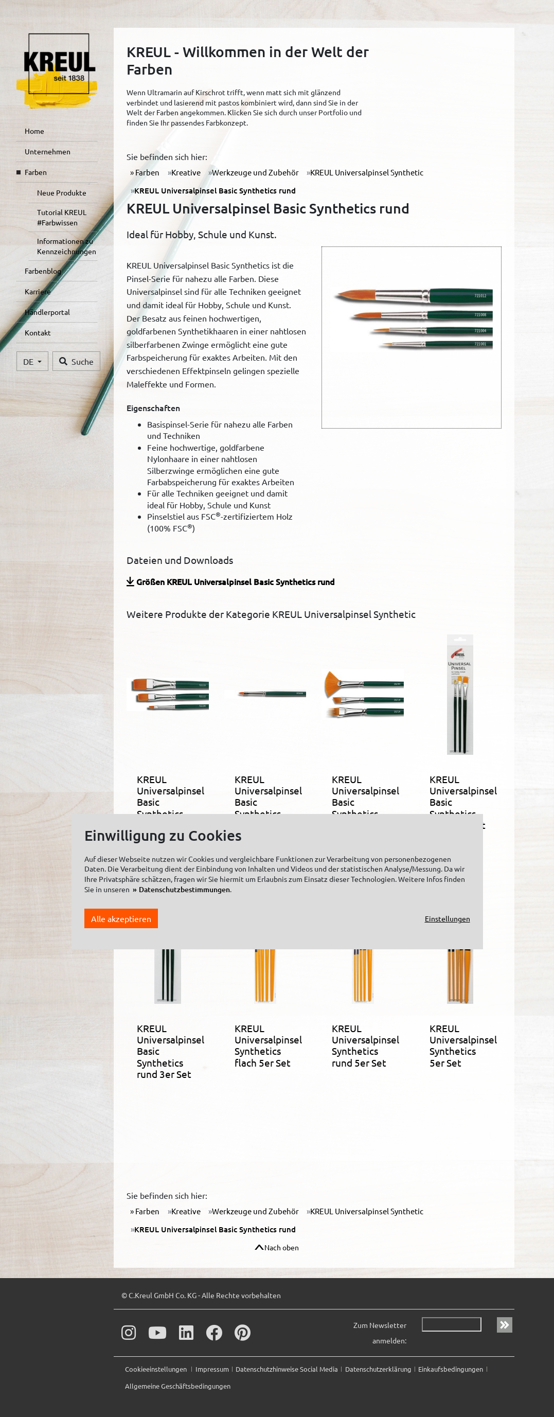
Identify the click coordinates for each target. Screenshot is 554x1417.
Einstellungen (447, 918)
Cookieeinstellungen (156, 1369)
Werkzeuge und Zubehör (255, 172)
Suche (76, 361)
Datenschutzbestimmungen (184, 889)
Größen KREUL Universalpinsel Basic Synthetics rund (235, 581)
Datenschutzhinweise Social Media (287, 1369)
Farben (36, 171)
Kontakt (38, 332)
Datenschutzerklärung (378, 1369)
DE (29, 361)
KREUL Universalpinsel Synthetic (366, 172)
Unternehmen (47, 151)
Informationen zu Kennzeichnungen (66, 246)
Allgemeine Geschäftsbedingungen (177, 1385)
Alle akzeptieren (121, 918)
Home (34, 130)
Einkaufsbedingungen (450, 1369)
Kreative (186, 172)
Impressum (212, 1369)
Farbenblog (43, 270)
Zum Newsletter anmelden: (379, 1332)
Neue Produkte (61, 192)
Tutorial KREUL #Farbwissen (61, 217)
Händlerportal (47, 311)
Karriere (38, 291)
